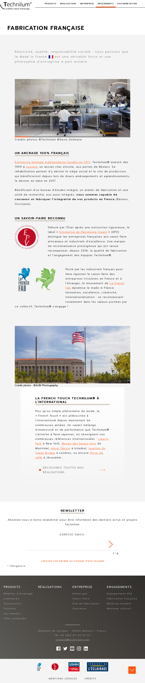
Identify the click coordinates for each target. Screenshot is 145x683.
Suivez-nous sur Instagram (78, 648)
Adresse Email (72, 535)
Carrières (79, 608)
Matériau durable (119, 603)
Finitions (10, 608)
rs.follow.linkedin (85, 648)
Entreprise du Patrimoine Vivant (83, 232)
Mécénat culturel (119, 608)
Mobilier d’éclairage (18, 593)
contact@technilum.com (73, 640)
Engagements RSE (119, 593)
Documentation (127, 3)
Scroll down (132, 670)
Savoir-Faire (81, 598)
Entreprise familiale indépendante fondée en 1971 (52, 162)
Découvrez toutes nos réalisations (63, 470)
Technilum (15, 6)
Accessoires (13, 603)
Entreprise (87, 3)
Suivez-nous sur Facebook (57, 648)
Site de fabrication (86, 603)
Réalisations (68, 3)
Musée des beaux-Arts (79, 444)
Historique (80, 593)
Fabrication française (122, 598)
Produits (51, 3)
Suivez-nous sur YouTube (71, 648)
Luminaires (11, 598)
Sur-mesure (12, 613)
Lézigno (32, 167)
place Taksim (60, 448)
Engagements (106, 3)
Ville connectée (15, 618)
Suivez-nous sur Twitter (64, 648)
